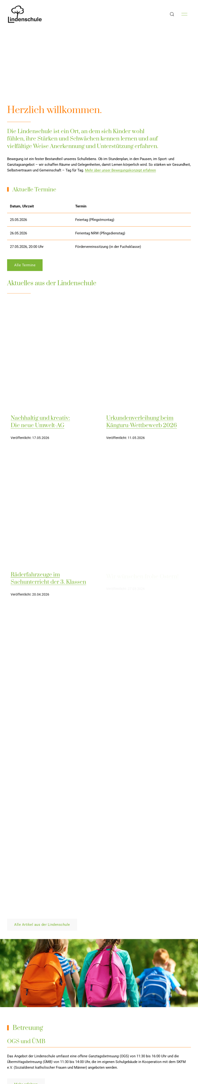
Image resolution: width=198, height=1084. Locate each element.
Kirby (186, 1073)
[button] (172, 14)
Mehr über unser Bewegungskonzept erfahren (120, 170)
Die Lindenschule (150, 1073)
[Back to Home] (25, 14)
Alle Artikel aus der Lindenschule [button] (42, 507)
